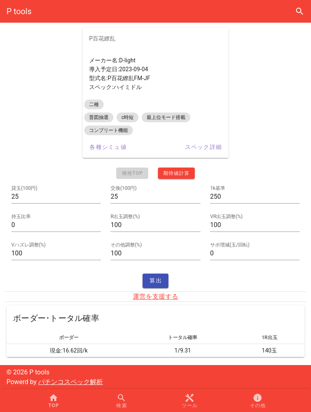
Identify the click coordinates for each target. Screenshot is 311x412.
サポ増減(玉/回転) (229, 245)
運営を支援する (155, 296)
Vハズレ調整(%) (28, 245)
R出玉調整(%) (125, 216)
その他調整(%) (126, 245)
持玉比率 (21, 216)
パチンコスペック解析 (70, 382)
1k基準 (217, 188)
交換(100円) (124, 188)
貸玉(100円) (24, 188)
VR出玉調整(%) (226, 216)
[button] (190, 400)
